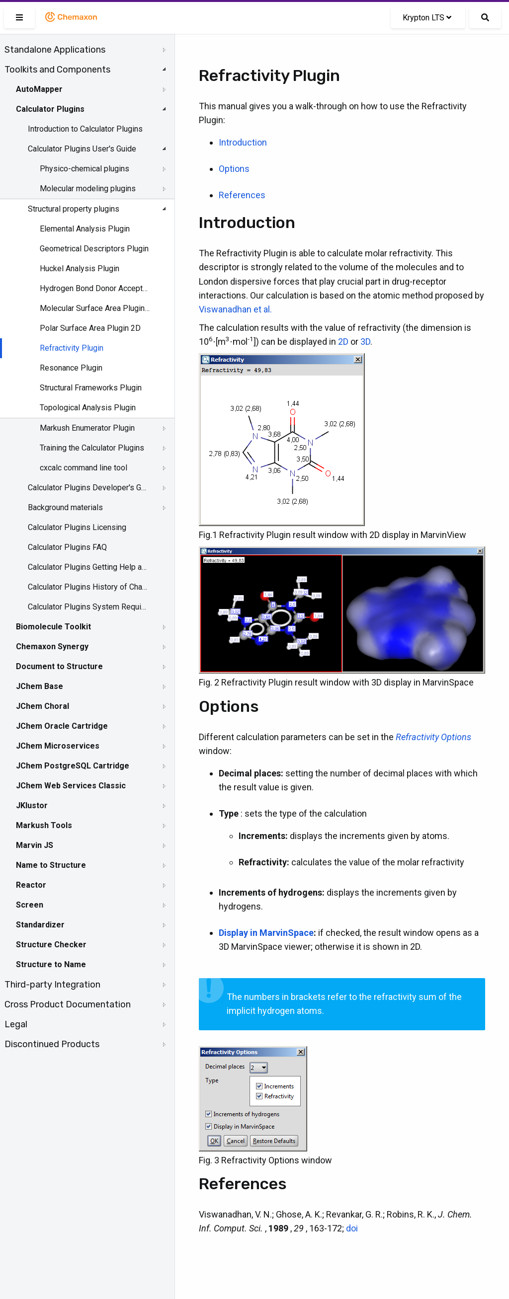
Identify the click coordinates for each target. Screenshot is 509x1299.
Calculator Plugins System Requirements (88, 606)
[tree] (87, 547)
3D (365, 341)
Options (234, 168)
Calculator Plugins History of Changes (88, 587)
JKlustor (32, 805)
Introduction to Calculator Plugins (85, 129)
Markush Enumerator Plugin (87, 428)
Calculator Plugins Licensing (77, 527)
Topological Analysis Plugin (88, 407)
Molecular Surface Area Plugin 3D (95, 308)
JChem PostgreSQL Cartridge (72, 765)
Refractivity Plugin (71, 348)
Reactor (31, 885)
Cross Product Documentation (67, 1004)
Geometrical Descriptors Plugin (94, 248)
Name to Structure (51, 865)
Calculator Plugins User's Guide (82, 148)
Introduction (243, 142)
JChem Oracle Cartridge (62, 726)
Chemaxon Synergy (52, 646)
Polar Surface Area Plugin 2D (90, 328)
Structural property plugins (73, 209)
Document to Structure (59, 666)
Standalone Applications (54, 49)
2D (343, 341)
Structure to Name (51, 964)
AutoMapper (39, 89)
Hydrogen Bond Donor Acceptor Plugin (95, 288)
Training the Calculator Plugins (92, 448)
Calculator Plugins (50, 109)
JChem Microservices (57, 746)
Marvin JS (34, 845)
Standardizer (40, 924)
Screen (29, 905)
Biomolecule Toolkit (53, 626)
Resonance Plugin (71, 368)
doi (352, 1228)
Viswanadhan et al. (235, 309)
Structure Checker (51, 944)
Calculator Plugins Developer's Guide (88, 487)
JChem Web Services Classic (71, 785)
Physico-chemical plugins (84, 168)
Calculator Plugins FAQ (67, 547)
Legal (15, 1024)
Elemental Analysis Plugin (85, 228)
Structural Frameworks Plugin (91, 387)
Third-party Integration (52, 984)
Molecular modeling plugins (88, 188)
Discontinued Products (51, 1044)
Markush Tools (44, 825)
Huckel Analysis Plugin (79, 268)
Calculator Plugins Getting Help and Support (88, 567)
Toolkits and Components (57, 69)
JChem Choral (42, 706)
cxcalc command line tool (83, 467)
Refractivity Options (433, 737)
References (242, 195)
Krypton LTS (427, 17)
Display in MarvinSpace (266, 932)
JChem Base (39, 686)
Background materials (65, 507)
